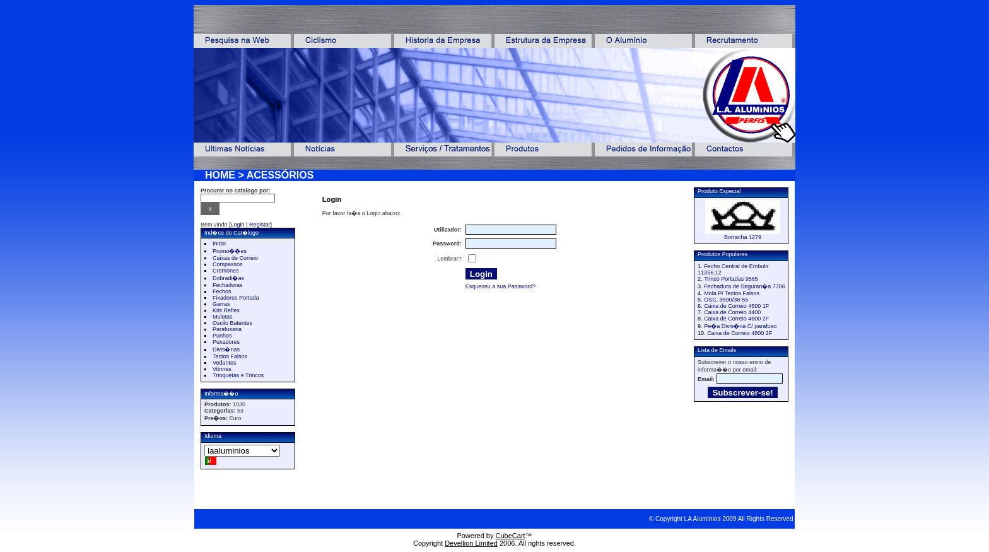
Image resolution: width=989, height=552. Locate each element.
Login (238, 224)
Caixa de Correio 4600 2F (736, 318)
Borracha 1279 (742, 237)
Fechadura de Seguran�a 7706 (744, 286)
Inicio (219, 243)
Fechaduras (228, 285)
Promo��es (230, 251)
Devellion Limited (471, 543)
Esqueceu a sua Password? (500, 286)
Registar (260, 224)
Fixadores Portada (236, 298)
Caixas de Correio (235, 258)
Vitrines (222, 369)
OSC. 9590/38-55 (726, 300)
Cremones (226, 270)
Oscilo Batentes (232, 323)
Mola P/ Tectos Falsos (731, 293)
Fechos (222, 291)
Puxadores (226, 342)
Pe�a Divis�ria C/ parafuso (740, 326)
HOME (220, 175)
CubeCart (510, 535)
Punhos (222, 335)
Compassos (228, 264)
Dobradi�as (228, 278)
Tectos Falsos (230, 356)
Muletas (223, 317)
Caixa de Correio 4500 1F (736, 306)
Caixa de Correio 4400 (732, 312)
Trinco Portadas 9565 (731, 279)
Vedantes (225, 363)
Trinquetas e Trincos (238, 375)
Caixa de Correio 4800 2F (739, 333)
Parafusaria (227, 329)
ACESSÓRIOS (280, 175)
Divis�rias (226, 349)
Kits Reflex (226, 310)
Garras (221, 304)
